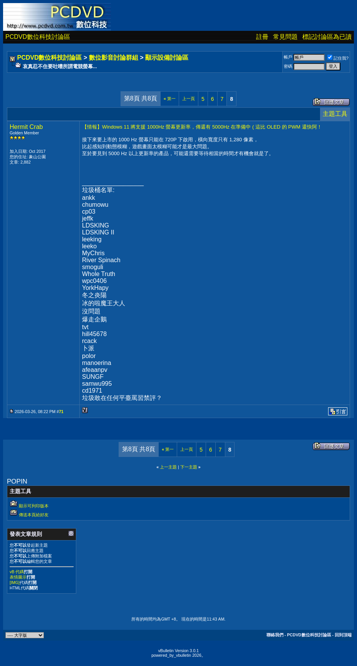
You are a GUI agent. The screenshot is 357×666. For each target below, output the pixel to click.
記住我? (338, 58)
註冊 (262, 36)
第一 (170, 98)
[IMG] (15, 582)
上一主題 (168, 467)
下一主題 (188, 467)
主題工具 (335, 113)
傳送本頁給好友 (34, 514)
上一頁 (188, 98)
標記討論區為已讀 (327, 36)
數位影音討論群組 (113, 57)
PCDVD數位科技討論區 (37, 36)
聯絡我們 (274, 635)
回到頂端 (343, 635)
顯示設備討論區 (166, 57)
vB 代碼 (17, 571)
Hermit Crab (26, 127)
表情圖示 (18, 577)
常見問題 (285, 36)
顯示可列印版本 (34, 506)
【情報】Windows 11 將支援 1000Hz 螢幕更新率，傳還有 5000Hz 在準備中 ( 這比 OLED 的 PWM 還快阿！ (202, 127)
